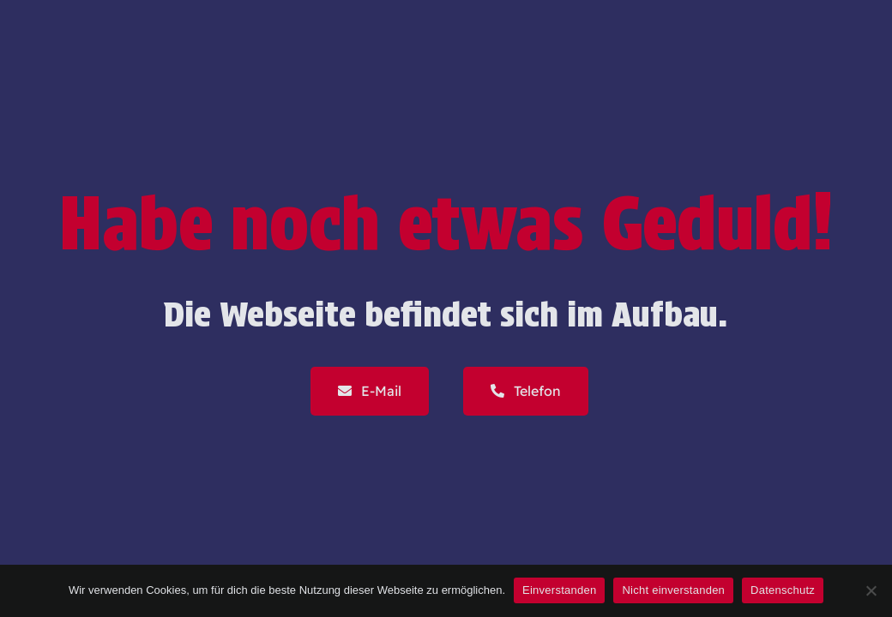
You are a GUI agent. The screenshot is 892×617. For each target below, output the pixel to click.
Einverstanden (559, 590)
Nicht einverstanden (673, 590)
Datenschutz (782, 590)
